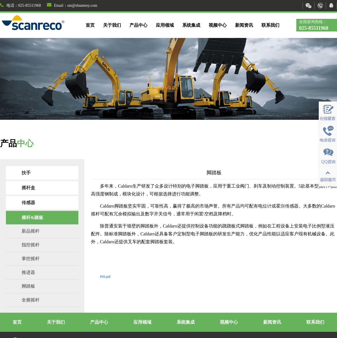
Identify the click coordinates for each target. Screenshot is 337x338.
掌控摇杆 (31, 258)
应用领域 (165, 25)
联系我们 (270, 25)
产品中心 (138, 25)
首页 (90, 25)
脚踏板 (28, 286)
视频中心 (218, 25)
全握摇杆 (31, 300)
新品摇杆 (31, 231)
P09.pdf (105, 277)
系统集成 (191, 25)
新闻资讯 (244, 25)
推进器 (28, 272)
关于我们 (112, 25)
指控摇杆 (31, 244)
